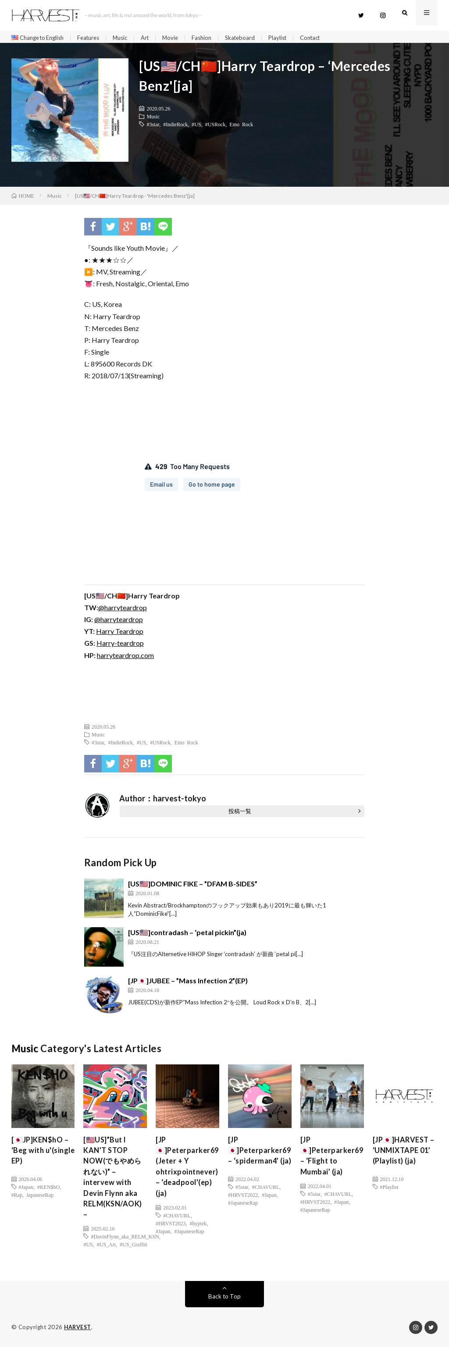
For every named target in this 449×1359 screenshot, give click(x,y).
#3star (152, 127)
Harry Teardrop (119, 634)
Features (96, 38)
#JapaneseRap (189, 1240)
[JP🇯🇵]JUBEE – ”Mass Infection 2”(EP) (188, 983)
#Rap (16, 1197)
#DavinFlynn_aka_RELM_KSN (125, 1248)
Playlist (294, 38)
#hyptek (198, 1232)
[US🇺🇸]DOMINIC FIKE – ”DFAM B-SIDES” (192, 886)
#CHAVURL (176, 1224)
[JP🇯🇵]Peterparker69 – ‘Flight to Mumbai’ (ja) (334, 1161)
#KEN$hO (48, 1189)
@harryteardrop (122, 610)
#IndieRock (175, 127)
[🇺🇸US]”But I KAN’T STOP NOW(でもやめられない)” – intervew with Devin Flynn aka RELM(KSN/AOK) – (115, 1184)
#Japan (26, 1189)
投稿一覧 (239, 814)
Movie (183, 38)
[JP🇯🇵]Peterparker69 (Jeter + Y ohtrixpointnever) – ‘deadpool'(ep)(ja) (190, 1172)
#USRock (215, 127)
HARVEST (78, 1339)
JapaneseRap (39, 1197)
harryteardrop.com (125, 658)
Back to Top (224, 1308)
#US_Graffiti (133, 1256)
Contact (329, 38)
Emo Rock (241, 127)
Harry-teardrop (120, 646)
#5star (241, 1201)
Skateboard (255, 38)
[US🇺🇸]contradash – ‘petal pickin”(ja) (187, 935)
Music (130, 38)
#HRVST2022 (243, 1209)
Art (156, 38)
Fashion (215, 38)
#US (196, 127)
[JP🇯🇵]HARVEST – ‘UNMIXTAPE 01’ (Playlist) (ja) (404, 1155)
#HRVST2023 (170, 1232)
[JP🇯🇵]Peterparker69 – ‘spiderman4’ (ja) (262, 1161)
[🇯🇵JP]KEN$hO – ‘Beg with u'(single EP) (42, 1155)
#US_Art (106, 1256)
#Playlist (389, 1189)
